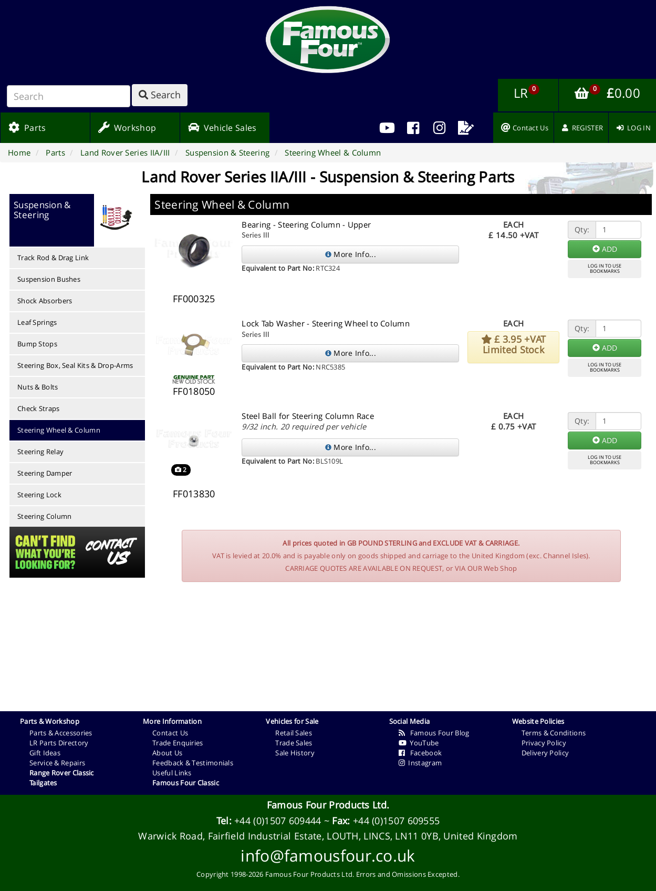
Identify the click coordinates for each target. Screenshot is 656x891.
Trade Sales (293, 742)
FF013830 (194, 493)
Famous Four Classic (185, 782)
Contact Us (170, 733)
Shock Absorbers (44, 300)
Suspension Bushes (48, 279)
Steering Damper (44, 473)
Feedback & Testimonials (192, 762)
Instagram (420, 762)
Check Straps (38, 408)
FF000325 (194, 298)
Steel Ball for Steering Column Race (308, 416)
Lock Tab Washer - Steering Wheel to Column (326, 323)
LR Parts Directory (58, 742)
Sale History (295, 752)
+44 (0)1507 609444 (277, 820)
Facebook (420, 752)
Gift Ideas (44, 752)
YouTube (419, 742)
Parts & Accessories (60, 733)
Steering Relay (40, 451)
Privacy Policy (544, 742)
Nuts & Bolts (37, 387)
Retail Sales (293, 733)
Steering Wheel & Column (58, 430)
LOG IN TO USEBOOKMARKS (604, 268)
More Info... (350, 254)
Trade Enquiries (177, 742)
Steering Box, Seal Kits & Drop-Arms (75, 365)
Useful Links (172, 772)
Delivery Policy (545, 752)
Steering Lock (39, 494)
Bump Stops (37, 344)
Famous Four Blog (434, 733)
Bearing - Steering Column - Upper (306, 224)
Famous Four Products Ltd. (328, 804)
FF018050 (194, 391)
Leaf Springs (37, 322)
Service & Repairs (57, 762)
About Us (167, 752)
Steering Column (44, 516)
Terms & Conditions (554, 733)
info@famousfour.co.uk (328, 855)
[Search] (68, 96)
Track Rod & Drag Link (53, 257)
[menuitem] (413, 127)
